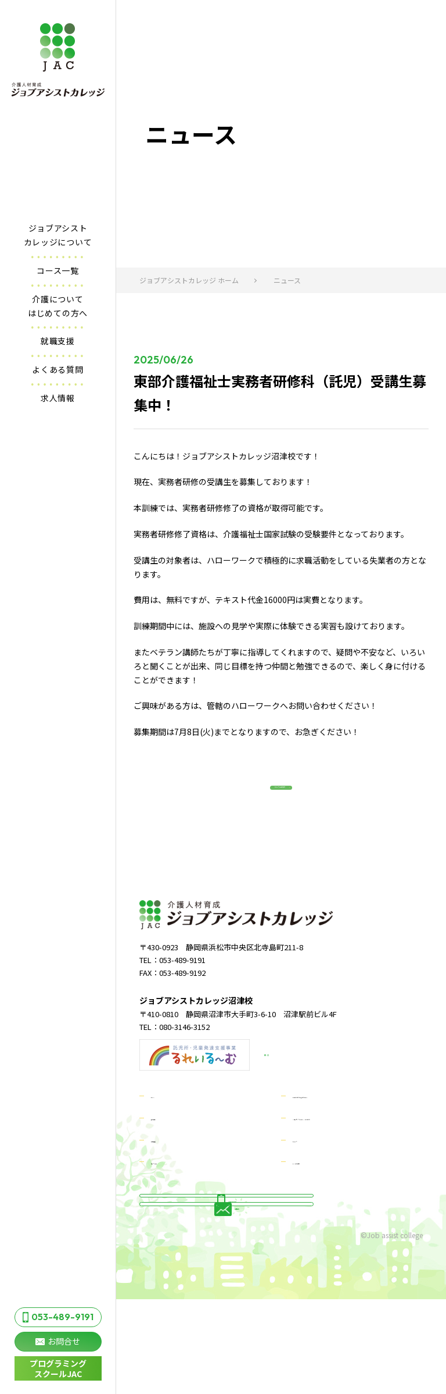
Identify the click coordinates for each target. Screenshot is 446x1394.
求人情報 (58, 398)
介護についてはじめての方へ (58, 306)
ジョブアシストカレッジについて (58, 235)
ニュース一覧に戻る (269, 804)
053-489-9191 (58, 1316)
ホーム (163, 1127)
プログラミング (58, 1368)
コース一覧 (58, 270)
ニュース (309, 1171)
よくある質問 (57, 369)
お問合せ (57, 1341)
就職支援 (58, 341)
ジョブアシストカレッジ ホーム (189, 280)
